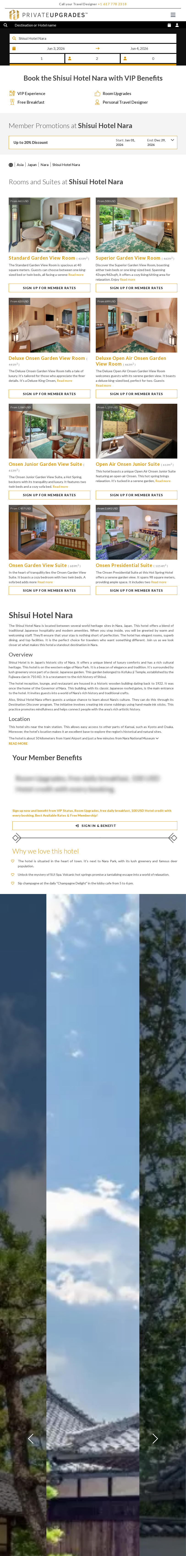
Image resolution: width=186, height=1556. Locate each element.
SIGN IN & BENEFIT (95, 833)
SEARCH (93, 65)
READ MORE (18, 751)
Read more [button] (76, 282)
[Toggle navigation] (173, 14)
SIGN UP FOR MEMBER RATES (49, 296)
